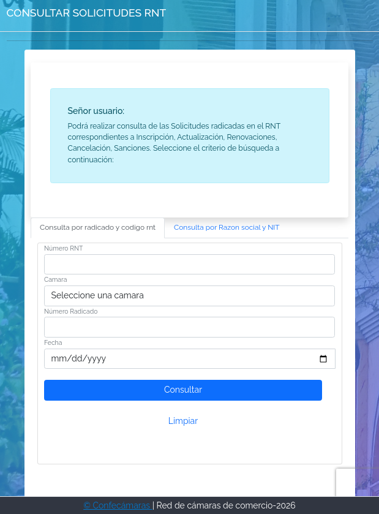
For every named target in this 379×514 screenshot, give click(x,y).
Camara (55, 279)
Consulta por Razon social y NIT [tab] (227, 227)
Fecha (53, 342)
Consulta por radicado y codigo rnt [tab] (98, 227)
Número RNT (63, 248)
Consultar (183, 390)
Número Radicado (70, 311)
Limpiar (183, 421)
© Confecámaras (117, 505)
